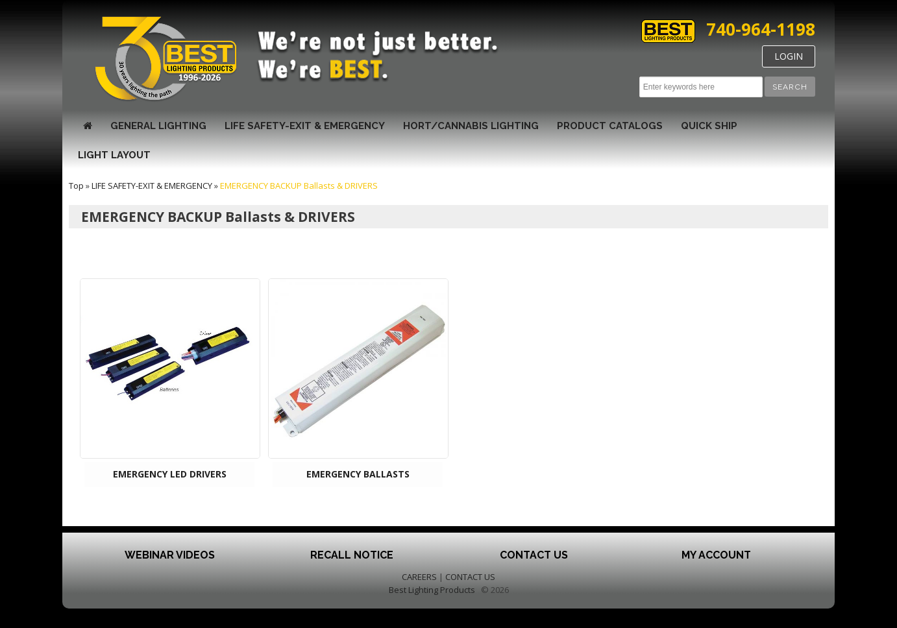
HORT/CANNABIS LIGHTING (471, 126)
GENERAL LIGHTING (158, 126)
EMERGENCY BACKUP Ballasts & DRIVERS (299, 185)
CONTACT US (470, 577)
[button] (790, 87)
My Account (716, 555)
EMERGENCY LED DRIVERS (170, 474)
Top (76, 185)
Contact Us (534, 555)
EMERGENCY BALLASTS (358, 474)
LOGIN (788, 56)
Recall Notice (351, 555)
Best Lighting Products (432, 590)
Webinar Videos (170, 555)
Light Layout (114, 155)
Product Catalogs (610, 126)
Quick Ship (709, 126)
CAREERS (419, 577)
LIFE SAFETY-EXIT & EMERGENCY (305, 126)
